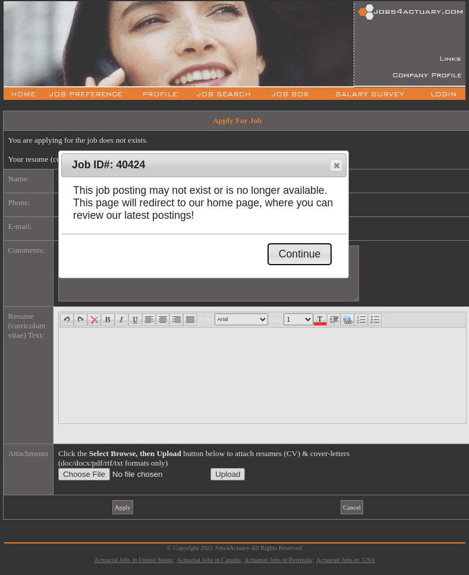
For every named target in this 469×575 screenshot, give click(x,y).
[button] (336, 165)
